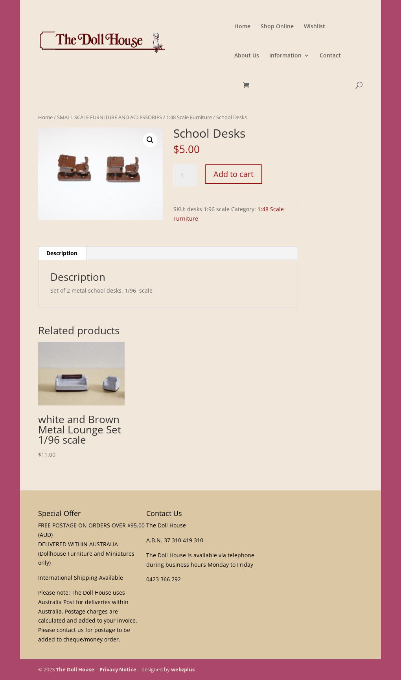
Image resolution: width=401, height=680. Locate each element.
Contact (330, 56)
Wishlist (314, 27)
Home (242, 27)
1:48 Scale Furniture (189, 117)
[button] (150, 140)
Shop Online (277, 27)
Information (285, 56)
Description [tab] (61, 253)
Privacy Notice (117, 669)
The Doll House (75, 669)
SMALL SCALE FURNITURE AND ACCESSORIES (109, 117)
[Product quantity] (185, 175)
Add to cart (233, 174)
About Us (246, 56)
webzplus (183, 669)
